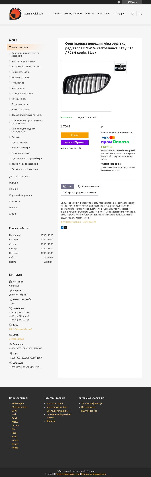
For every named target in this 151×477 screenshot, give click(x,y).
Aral (14, 414)
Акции (12, 213)
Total (14, 418)
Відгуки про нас (89, 411)
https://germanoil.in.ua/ (20, 329)
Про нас (13, 207)
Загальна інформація (91, 403)
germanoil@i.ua (16, 339)
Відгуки (13, 182)
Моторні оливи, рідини (23, 61)
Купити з (74, 142)
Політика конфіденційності (93, 474)
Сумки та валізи (20, 142)
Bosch (15, 444)
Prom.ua (90, 471)
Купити (74, 135)
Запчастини (104, 13)
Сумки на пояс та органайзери (27, 158)
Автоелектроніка (20, 77)
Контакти (14, 201)
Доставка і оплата (19, 176)
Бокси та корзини (20, 109)
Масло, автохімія (73, 13)
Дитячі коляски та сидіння (25, 169)
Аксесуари (118, 13)
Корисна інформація (20, 195)
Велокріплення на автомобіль (27, 115)
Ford (14, 433)
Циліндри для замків (22, 93)
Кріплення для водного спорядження (23, 130)
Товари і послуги (18, 47)
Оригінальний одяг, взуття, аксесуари (25, 54)
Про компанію (88, 407)
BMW (14, 411)
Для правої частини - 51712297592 (78, 222)
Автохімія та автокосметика (26, 66)
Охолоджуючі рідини (57, 411)
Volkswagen (18, 403)
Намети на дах (19, 99)
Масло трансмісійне (57, 407)
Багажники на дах (20, 104)
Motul (15, 422)
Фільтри (90, 13)
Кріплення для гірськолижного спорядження (27, 122)
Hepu (14, 436)
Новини (13, 189)
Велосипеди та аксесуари (25, 164)
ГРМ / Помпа (18, 83)
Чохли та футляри (21, 147)
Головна (57, 13)
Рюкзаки (16, 137)
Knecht (15, 440)
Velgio (15, 447)
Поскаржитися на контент (68, 474)
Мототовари (18, 88)
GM (13, 429)
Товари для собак (20, 153)
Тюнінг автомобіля (21, 72)
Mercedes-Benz (20, 407)
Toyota (15, 425)
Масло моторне (55, 403)
